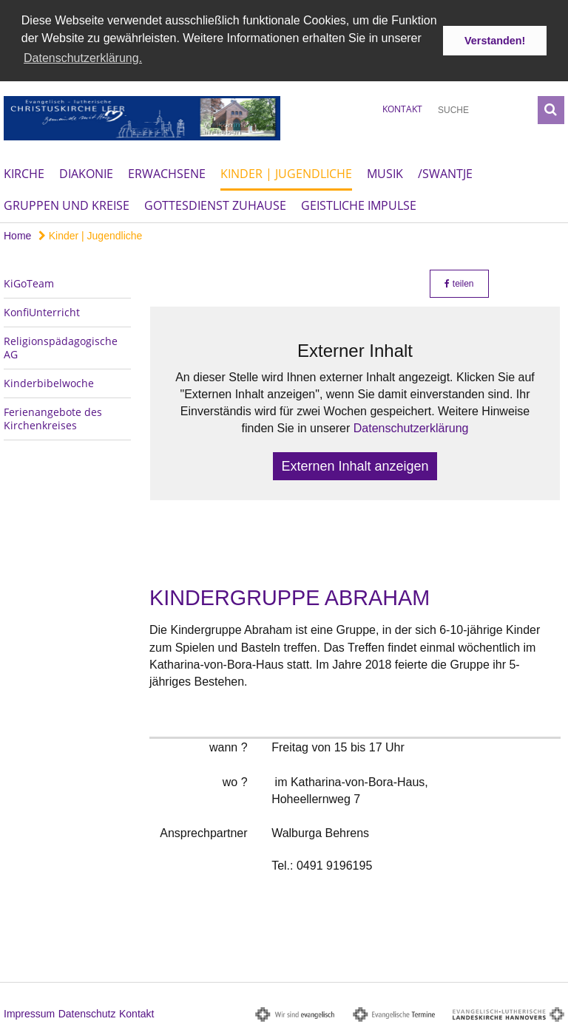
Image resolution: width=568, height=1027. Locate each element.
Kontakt (402, 107)
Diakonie (86, 172)
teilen (458, 282)
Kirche (24, 172)
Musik (385, 172)
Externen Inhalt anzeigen (354, 464)
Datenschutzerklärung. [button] (83, 58)
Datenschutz (87, 1013)
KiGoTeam (29, 282)
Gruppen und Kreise (66, 204)
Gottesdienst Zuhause (215, 204)
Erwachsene (167, 172)
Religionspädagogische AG (61, 346)
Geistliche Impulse (358, 204)
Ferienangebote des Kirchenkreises (53, 417)
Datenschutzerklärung (411, 427)
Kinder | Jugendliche (286, 172)
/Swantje (445, 172)
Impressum (29, 1013)
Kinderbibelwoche (49, 382)
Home (17, 234)
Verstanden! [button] (494, 41)
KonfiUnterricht (42, 311)
